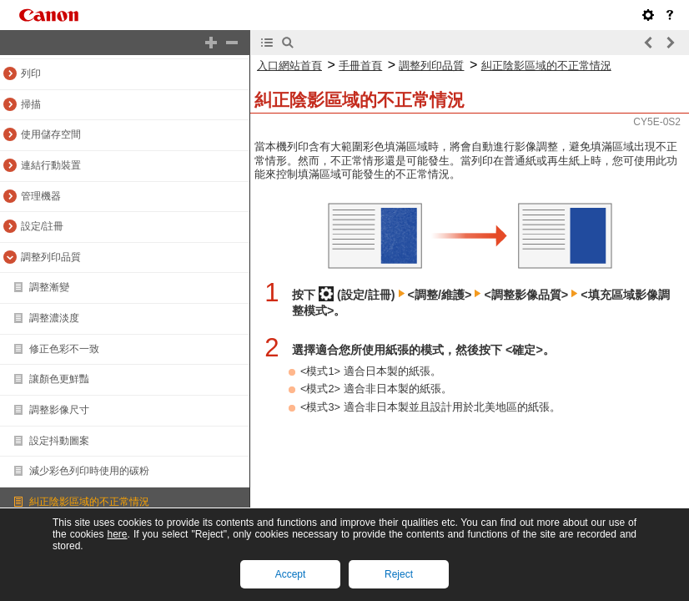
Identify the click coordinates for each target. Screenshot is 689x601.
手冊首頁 (360, 65)
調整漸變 (49, 287)
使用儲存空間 (51, 134)
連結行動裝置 (51, 165)
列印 (31, 73)
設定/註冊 (42, 226)
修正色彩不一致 (64, 349)
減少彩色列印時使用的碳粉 (89, 471)
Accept (290, 574)
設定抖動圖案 (59, 441)
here (117, 534)
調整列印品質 (51, 257)
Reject (399, 574)
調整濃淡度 (54, 318)
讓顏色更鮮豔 (59, 379)
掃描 (31, 104)
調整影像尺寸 (59, 410)
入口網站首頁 (289, 65)
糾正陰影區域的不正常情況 (89, 502)
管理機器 (41, 196)
